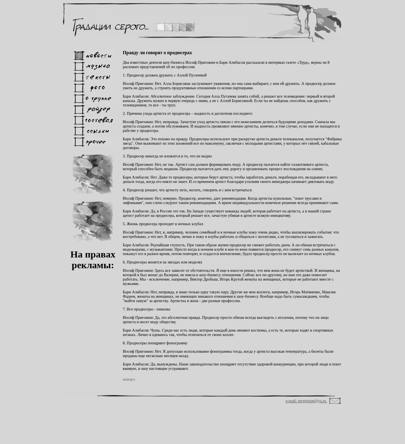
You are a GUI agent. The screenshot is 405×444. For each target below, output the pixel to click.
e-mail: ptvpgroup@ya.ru (306, 401)
